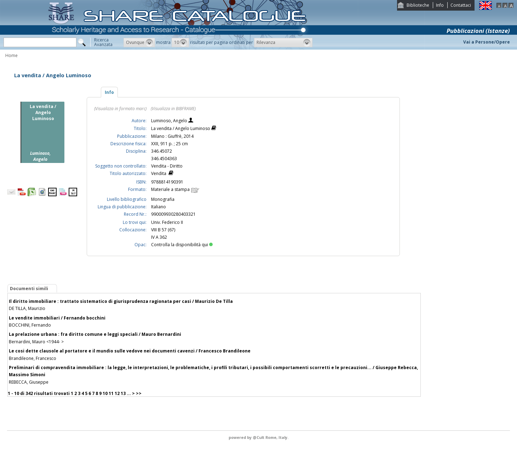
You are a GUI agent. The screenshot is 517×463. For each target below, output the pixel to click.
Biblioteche (418, 5)
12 (117, 393)
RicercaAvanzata (103, 42)
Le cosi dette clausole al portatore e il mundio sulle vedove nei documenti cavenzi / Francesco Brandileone (130, 351)
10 (105, 393)
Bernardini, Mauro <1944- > (36, 342)
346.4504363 (164, 159)
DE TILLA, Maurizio (27, 308)
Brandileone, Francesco (32, 358)
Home (11, 55)
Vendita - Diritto (167, 166)
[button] (139, 42)
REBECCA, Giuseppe (28, 382)
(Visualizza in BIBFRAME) (173, 109)
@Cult (259, 437)
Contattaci (460, 5)
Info (440, 5)
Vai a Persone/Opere (486, 42)
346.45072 (161, 151)
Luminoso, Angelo (169, 121)
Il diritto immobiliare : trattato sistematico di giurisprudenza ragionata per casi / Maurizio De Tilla (121, 301)
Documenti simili (29, 289)
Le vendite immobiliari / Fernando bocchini (57, 318)
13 (123, 393)
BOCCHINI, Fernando (30, 325)
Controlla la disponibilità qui (182, 245)
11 (111, 393)
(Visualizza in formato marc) (120, 109)
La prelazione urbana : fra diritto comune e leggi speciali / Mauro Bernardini (95, 334)
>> (139, 393)
